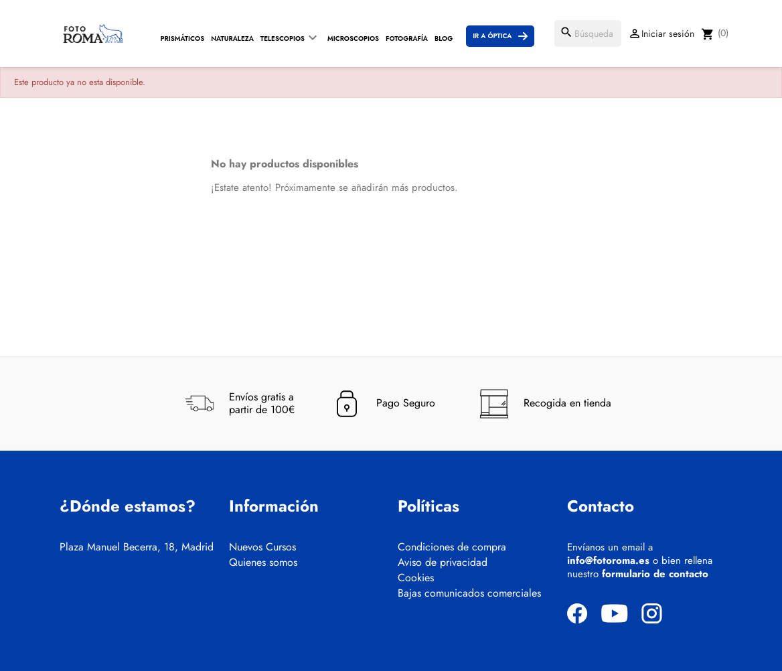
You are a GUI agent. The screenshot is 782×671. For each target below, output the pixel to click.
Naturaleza (232, 38)
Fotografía (407, 38)
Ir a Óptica (492, 36)
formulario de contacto (655, 574)
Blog (444, 38)
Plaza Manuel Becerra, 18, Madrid (137, 547)
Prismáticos (183, 38)
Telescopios (282, 38)
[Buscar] (587, 33)
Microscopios (353, 38)
